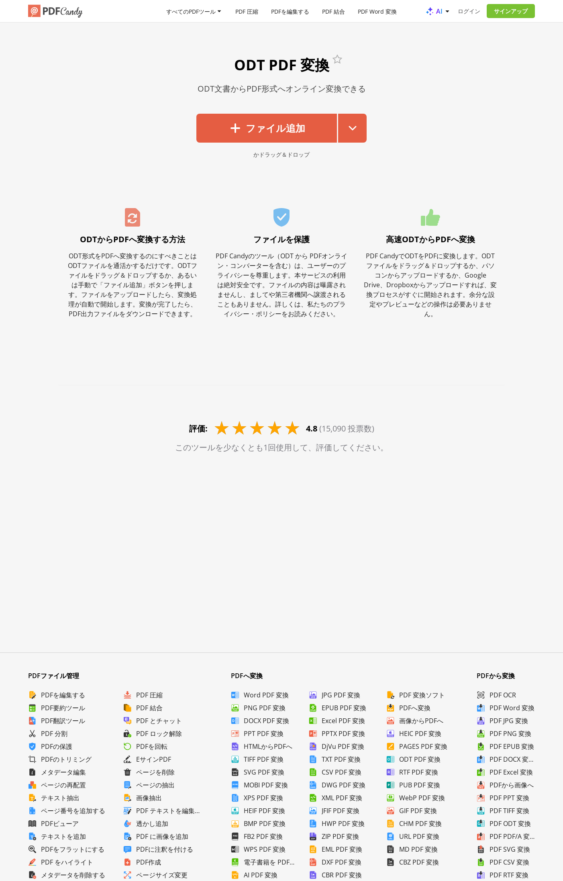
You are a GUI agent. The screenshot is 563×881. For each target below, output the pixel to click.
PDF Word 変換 (377, 11)
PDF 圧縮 (246, 11)
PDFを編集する (290, 11)
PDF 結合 (333, 11)
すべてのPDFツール (191, 11)
